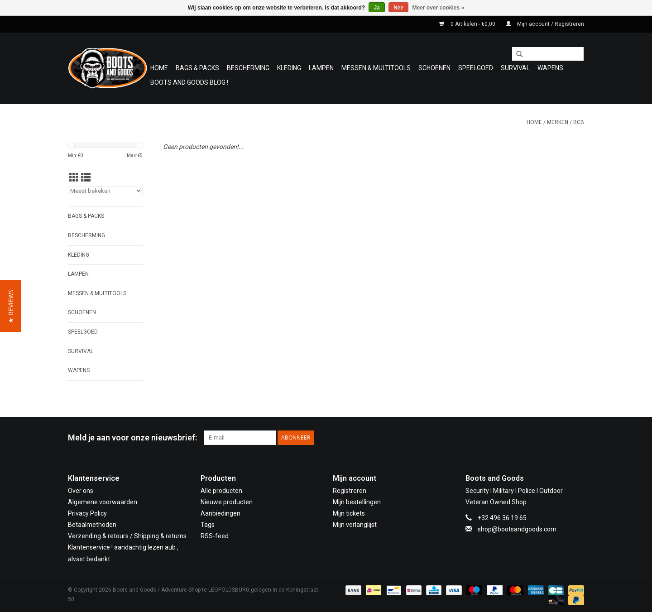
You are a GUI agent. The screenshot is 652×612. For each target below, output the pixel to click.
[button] (10, 306)
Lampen (321, 68)
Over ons (80, 490)
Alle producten (221, 490)
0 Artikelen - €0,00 (468, 24)
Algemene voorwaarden (102, 502)
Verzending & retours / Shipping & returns (127, 536)
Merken (557, 122)
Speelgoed (475, 68)
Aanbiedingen (220, 513)
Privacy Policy (87, 513)
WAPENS (550, 68)
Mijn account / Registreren (545, 24)
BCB (578, 122)
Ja (376, 8)
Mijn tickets (349, 513)
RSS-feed (215, 536)
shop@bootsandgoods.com (517, 529)
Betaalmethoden (92, 524)
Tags (208, 524)
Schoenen (434, 68)
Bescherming (248, 68)
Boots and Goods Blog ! (189, 82)
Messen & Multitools (376, 68)
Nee (398, 8)
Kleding (289, 68)
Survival (515, 68)
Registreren (349, 490)
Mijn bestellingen (357, 502)
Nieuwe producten (227, 502)
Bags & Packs (197, 68)
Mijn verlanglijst (355, 524)
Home (159, 68)
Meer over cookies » (438, 8)
